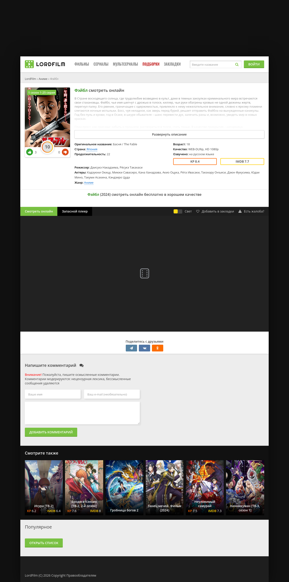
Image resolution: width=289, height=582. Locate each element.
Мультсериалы (125, 64)
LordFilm (30, 79)
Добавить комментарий (51, 432)
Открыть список (43, 543)
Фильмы (82, 64)
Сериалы (100, 64)
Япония (91, 149)
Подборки (150, 64)
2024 (105, 194)
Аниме (43, 79)
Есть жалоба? (251, 211)
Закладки (172, 64)
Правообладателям (81, 575)
